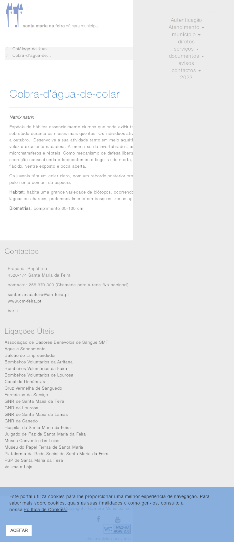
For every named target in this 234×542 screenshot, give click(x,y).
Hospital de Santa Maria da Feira (38, 427)
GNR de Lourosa (21, 407)
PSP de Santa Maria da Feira (34, 460)
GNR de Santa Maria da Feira (34, 401)
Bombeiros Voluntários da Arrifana (39, 361)
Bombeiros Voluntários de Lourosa (39, 374)
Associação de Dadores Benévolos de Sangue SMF (56, 342)
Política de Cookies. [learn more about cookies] (45, 509)
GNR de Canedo (21, 420)
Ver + (13, 310)
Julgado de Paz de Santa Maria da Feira (45, 433)
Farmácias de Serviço (26, 394)
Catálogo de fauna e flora (38, 48)
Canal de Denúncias (25, 381)
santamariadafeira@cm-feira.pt (38, 294)
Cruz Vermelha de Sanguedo (33, 388)
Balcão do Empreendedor (30, 355)
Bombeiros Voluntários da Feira (36, 368)
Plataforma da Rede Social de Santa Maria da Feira (57, 453)
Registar (218, 33)
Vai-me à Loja (19, 466)
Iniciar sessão (187, 33)
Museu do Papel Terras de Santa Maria (44, 447)
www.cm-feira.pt (25, 300)
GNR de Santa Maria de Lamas (36, 414)
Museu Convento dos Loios (32, 440)
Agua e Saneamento (25, 348)
